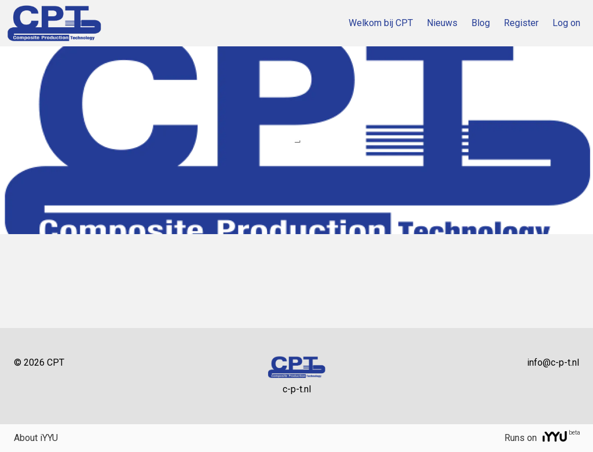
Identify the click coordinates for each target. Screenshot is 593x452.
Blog (480, 22)
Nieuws (442, 22)
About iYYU (36, 437)
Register (521, 22)
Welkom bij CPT (381, 22)
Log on (566, 22)
